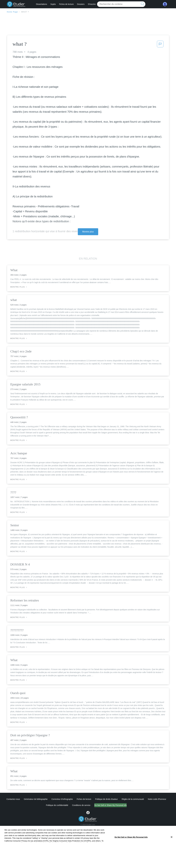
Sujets (53, 4)
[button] (160, 45)
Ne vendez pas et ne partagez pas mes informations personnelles (110, 805)
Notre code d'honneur (157, 799)
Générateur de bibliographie (36, 799)
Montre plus (88, 231)
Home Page (12, 12)
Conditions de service (69, 805)
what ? (25, 12)
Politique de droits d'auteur (106, 799)
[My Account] (165, 4)
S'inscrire (92, 4)
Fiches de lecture (66, 4)
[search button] (142, 4)
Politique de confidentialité (45, 805)
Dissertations (41, 4)
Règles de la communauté (133, 799)
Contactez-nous (13, 799)
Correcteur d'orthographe (62, 799)
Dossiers (80, 4)
